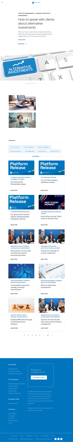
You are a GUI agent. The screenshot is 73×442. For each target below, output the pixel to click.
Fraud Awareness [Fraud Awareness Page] (45, 435)
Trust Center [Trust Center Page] (14, 435)
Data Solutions (42, 151)
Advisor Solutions (15, 147)
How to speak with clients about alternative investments (36, 23)
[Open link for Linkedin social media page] (55, 439)
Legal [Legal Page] (36, 435)
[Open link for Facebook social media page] (61, 439)
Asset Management (28, 147)
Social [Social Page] (52, 435)
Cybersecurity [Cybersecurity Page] (29, 435)
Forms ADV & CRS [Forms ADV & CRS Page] (12, 439)
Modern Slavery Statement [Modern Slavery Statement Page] (26, 439)
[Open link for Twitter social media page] (58, 439)
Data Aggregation (30, 151)
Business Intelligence (44, 147)
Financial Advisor (55, 151)
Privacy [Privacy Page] (21, 435)
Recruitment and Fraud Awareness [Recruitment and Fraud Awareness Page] (44, 439)
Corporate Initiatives (15, 151)
